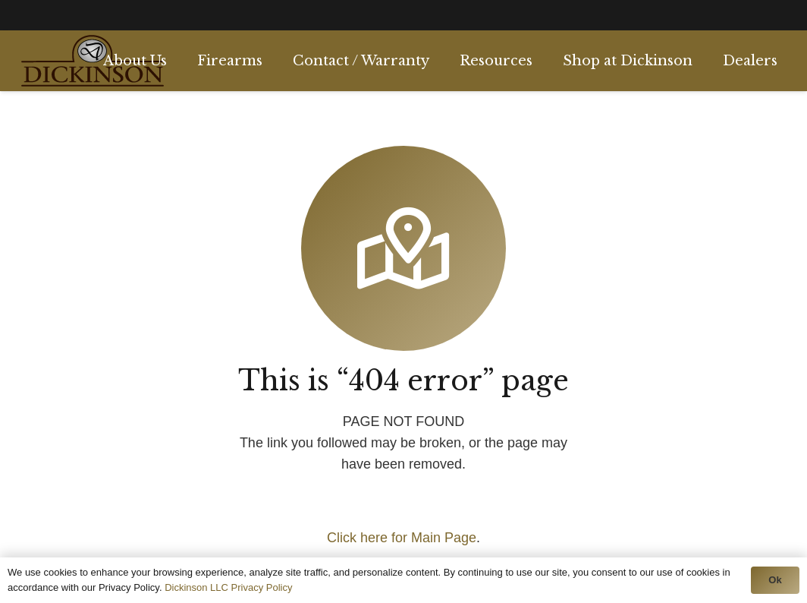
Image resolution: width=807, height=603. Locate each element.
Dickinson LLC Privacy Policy (228, 587)
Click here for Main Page (401, 537)
